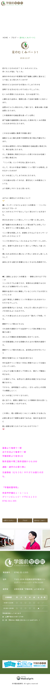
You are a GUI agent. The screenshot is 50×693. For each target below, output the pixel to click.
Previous (2, 536)
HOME (5, 37)
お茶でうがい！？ (10, 520)
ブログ (14, 37)
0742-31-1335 (21, 572)
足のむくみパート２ (41, 520)
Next (48, 536)
